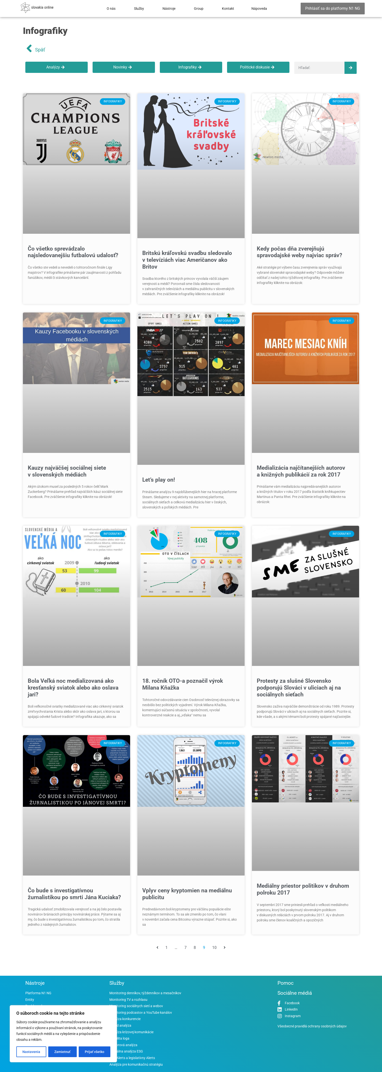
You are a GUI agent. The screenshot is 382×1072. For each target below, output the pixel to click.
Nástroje (168, 8)
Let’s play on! (158, 480)
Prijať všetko (94, 1052)
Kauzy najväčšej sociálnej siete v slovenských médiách (67, 471)
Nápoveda (259, 8)
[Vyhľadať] (350, 68)
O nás (111, 8)
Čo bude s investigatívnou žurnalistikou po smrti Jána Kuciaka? (74, 894)
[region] (63, 1033)
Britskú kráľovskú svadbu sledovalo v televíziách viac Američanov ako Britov (187, 260)
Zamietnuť (62, 1052)
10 (214, 947)
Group (198, 8)
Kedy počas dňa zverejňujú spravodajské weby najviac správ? (299, 252)
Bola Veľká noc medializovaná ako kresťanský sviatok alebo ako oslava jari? (73, 688)
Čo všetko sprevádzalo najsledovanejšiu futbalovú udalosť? (73, 252)
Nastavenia (31, 1052)
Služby (139, 8)
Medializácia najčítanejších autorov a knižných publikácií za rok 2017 (301, 471)
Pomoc (285, 983)
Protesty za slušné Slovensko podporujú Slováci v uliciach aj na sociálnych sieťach (299, 688)
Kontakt (228, 8)
